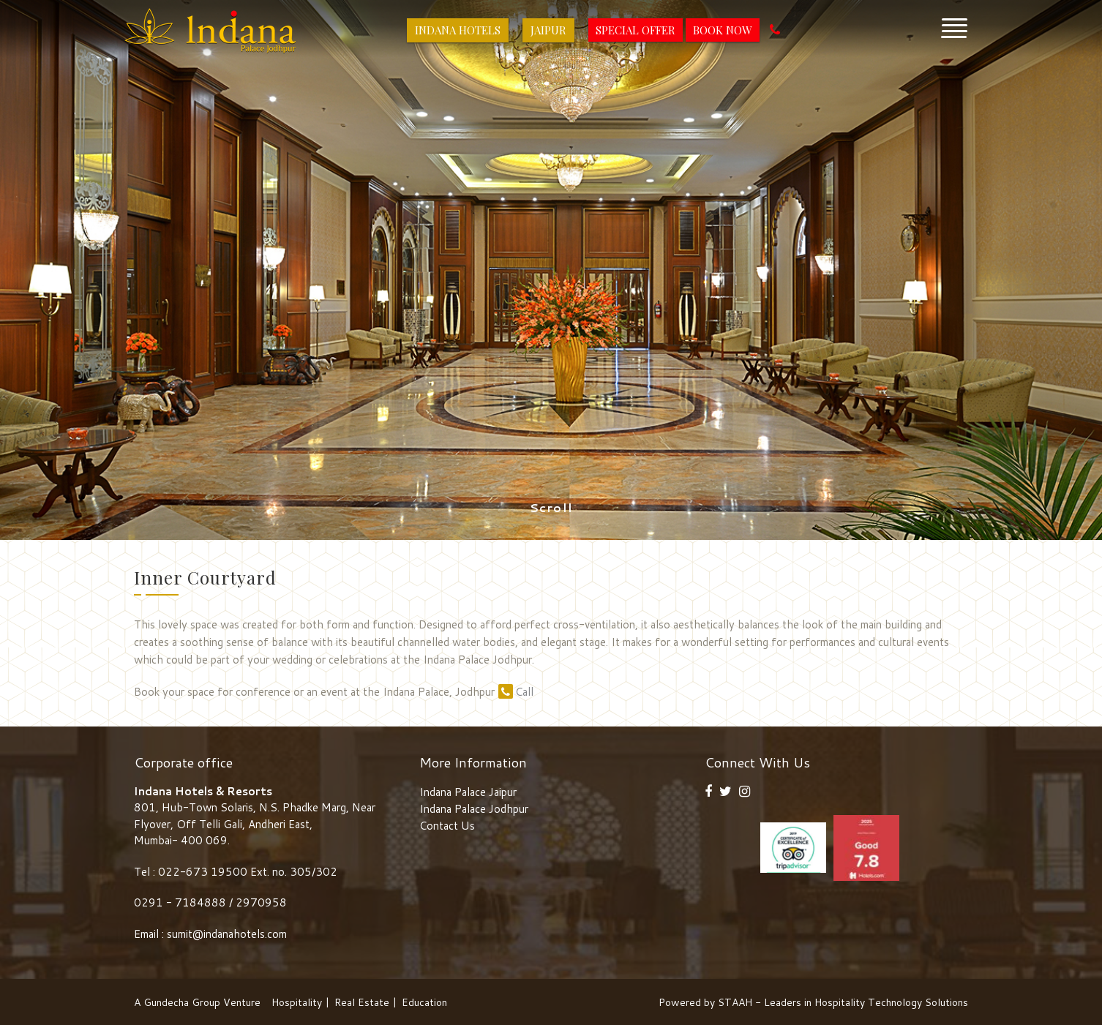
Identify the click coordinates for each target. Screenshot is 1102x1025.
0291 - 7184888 (181, 902)
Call (515, 691)
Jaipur (548, 30)
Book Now (722, 30)
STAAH (735, 1002)
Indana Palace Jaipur (468, 792)
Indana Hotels (458, 30)
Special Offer (635, 30)
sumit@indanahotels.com (227, 934)
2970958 (261, 902)
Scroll (551, 508)
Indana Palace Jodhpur (473, 808)
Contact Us (447, 825)
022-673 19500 (202, 871)
